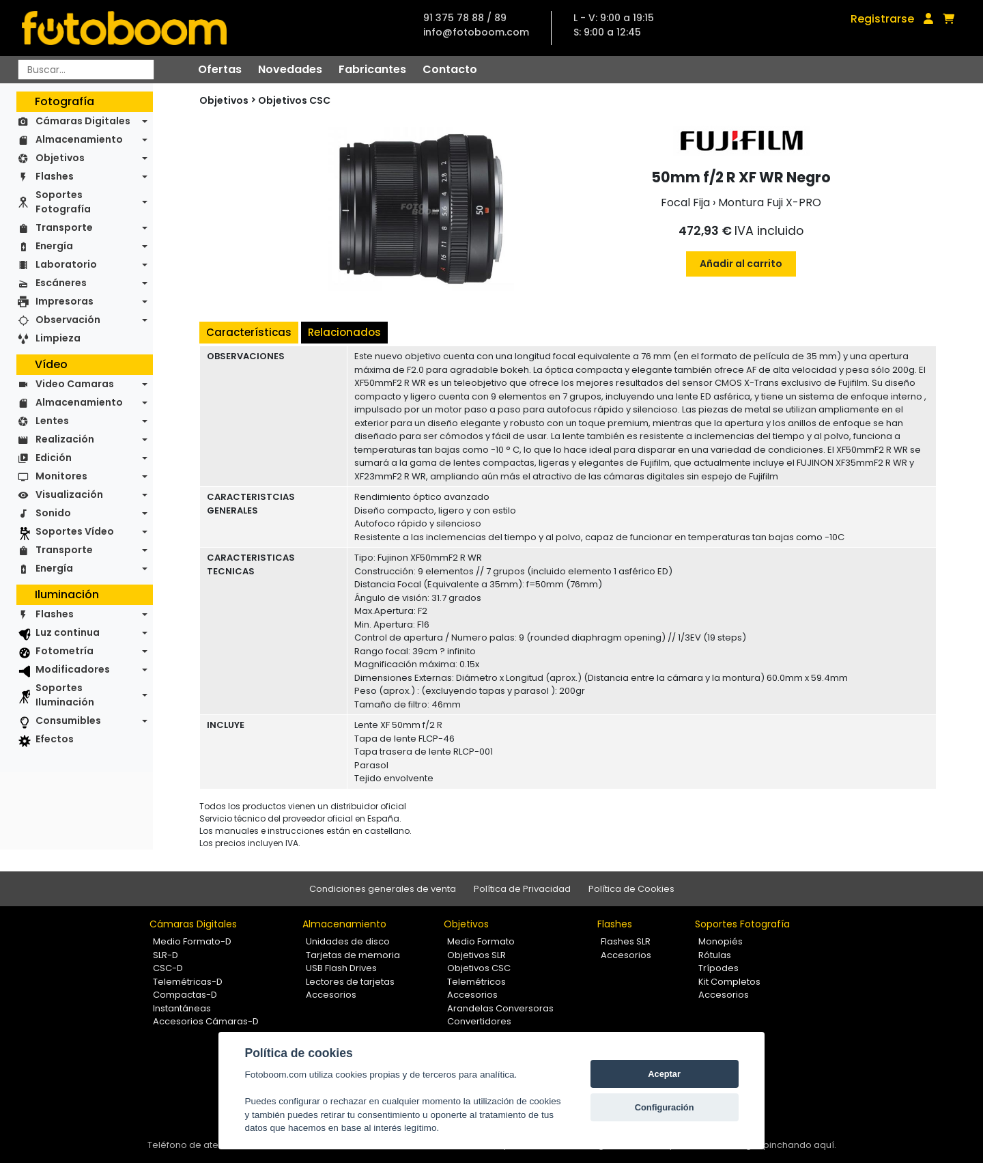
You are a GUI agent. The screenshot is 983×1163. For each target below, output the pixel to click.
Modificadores (72, 669)
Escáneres (61, 283)
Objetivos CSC (294, 100)
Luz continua (67, 632)
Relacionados (344, 332)
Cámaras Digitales (82, 121)
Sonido (53, 513)
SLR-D (165, 955)
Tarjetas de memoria (353, 955)
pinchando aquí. (799, 1144)
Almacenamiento (79, 139)
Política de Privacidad (522, 888)
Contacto (450, 69)
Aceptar (664, 1074)
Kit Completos (729, 981)
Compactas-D (185, 994)
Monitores (61, 476)
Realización (64, 439)
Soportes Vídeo (74, 531)
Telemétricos (476, 981)
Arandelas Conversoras (500, 1008)
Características (248, 332)
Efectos (54, 739)
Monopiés (720, 941)
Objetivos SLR (476, 955)
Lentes (52, 421)
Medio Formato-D (192, 941)
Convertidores (479, 1021)
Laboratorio (66, 264)
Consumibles (68, 720)
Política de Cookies (631, 888)
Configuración (664, 1107)
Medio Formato (481, 941)
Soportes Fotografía (63, 202)
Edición (53, 457)
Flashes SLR (626, 941)
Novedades (290, 69)
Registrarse (882, 19)
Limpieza (58, 338)
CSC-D (168, 968)
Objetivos (60, 158)
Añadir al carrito (741, 263)
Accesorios (331, 994)
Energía (54, 246)
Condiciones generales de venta (382, 888)
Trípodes (718, 968)
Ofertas (220, 69)
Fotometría (64, 651)
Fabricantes (372, 69)
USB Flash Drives (341, 968)
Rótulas (714, 955)
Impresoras (64, 301)
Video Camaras (74, 384)
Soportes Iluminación (64, 695)
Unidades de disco (348, 941)
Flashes (54, 176)
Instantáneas (182, 1008)
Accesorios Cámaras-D (206, 1021)
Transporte (64, 227)
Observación (67, 319)
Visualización (69, 494)
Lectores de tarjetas (350, 981)
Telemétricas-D (188, 981)
